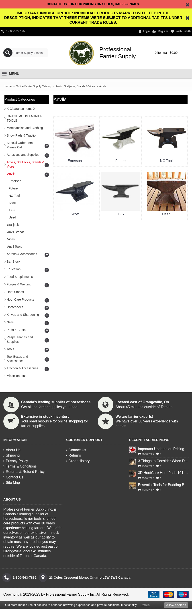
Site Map (11, 482)
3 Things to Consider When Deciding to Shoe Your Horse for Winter (163, 461)
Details (145, 605)
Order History (78, 461)
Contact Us (13, 477)
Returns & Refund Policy (24, 472)
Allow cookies (176, 605)
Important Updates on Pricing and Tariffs (163, 449)
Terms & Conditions (20, 466)
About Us (11, 450)
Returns (73, 455)
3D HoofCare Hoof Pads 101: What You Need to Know (163, 473)
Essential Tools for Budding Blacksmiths (163, 485)
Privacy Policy (15, 461)
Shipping (11, 455)
